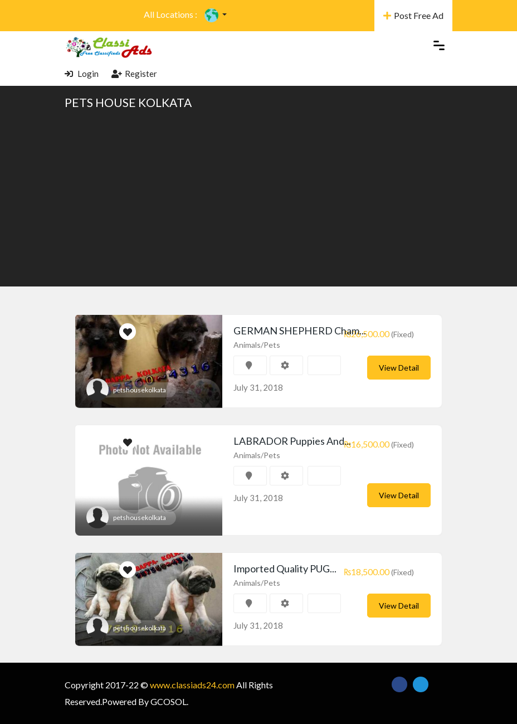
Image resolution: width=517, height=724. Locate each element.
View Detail (399, 367)
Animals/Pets (256, 344)
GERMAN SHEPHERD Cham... (299, 330)
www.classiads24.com (192, 684)
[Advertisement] (258, 197)
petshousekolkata (139, 390)
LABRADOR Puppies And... (292, 441)
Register (134, 74)
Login (82, 74)
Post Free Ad (413, 15)
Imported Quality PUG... (284, 568)
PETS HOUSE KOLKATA (128, 102)
